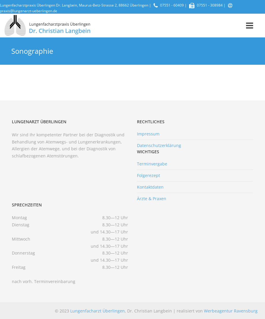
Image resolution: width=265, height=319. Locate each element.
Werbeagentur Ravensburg (231, 311)
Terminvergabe (152, 164)
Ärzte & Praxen (151, 198)
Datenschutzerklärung (159, 145)
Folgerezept (148, 175)
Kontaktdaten (150, 187)
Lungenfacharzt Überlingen (97, 311)
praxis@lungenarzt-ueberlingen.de (28, 10)
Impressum (148, 134)
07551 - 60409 (172, 5)
